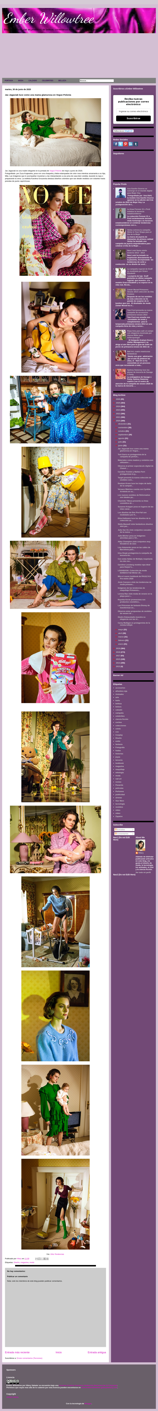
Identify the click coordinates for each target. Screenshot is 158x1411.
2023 (118, 410)
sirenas (118, 798)
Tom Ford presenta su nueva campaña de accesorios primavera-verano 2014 (139, 312)
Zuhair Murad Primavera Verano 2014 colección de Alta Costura (140, 292)
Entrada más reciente (17, 1352)
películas (119, 788)
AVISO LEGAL (12, 1397)
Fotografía (120, 747)
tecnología (120, 804)
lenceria (118, 760)
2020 (118, 421)
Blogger (88, 1403)
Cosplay (119, 735)
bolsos (118, 707)
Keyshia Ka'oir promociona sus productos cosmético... (131, 601)
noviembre (123, 427)
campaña (119, 713)
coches (118, 722)
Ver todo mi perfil (143, 872)
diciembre (123, 424)
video (117, 810)
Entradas (120, 829)
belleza (118, 704)
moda (32, 1262)
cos (117, 732)
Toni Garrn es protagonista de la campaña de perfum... (132, 455)
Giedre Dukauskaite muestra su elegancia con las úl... (131, 618)
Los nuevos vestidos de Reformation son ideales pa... (134, 496)
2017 (118, 656)
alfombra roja (121, 691)
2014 (118, 663)
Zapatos (119, 816)
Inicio (59, 1352)
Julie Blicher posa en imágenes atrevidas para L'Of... (131, 537)
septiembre (123, 435)
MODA (20, 81)
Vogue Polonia (55, 171)
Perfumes (119, 791)
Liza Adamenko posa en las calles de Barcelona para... (134, 548)
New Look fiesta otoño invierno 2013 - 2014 (137, 251)
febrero (121, 640)
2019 (118, 648)
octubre (122, 431)
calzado (118, 710)
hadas (118, 750)
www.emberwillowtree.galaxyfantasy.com (99, 1387)
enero (121, 644)
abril (120, 633)
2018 (118, 652)
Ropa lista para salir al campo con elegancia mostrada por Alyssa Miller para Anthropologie (140, 334)
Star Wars (119, 801)
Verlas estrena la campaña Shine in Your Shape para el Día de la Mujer (139, 232)
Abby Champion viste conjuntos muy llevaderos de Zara (134, 543)
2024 (118, 406)
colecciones (120, 726)
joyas (117, 757)
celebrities (120, 716)
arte (117, 697)
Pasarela (119, 785)
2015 (118, 659)
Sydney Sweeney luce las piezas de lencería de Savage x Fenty (140, 372)
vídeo (117, 813)
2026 (118, 399)
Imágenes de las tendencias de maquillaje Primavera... (131, 589)
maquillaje (120, 769)
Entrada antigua (97, 1352)
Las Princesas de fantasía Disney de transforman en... (134, 606)
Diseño (16, 1262)
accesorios (120, 688)
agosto (121, 438)
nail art (118, 779)
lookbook (119, 763)
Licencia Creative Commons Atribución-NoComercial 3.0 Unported (88, 1385)
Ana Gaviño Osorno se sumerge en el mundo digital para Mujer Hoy (139, 191)
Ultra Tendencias (57, 1254)
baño (117, 700)
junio (120, 445)
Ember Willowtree (49, 18)
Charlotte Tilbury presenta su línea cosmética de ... (133, 502)
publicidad (120, 794)
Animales (119, 694)
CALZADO (32, 81)
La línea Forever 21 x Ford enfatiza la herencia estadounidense (138, 211)
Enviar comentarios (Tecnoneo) (29, 1358)
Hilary (141, 853)
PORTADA (9, 81)
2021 (118, 417)
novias (118, 782)
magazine (24, 1262)
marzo (121, 637)
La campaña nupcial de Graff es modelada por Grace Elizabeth (139, 271)
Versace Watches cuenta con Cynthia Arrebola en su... (134, 490)
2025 (118, 403)
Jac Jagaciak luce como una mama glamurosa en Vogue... (133, 450)
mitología (119, 772)
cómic (118, 729)
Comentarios (121, 834)
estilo (117, 741)
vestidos (119, 807)
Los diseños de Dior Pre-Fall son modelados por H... (132, 513)
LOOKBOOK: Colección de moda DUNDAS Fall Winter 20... (132, 571)
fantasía (118, 744)
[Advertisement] (79, 56)
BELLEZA (62, 81)
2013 (118, 666)
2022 (118, 414)
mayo (121, 629)
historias (119, 754)
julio (120, 442)
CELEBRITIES (47, 81)
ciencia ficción (121, 719)
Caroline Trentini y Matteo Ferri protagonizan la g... (131, 473)
